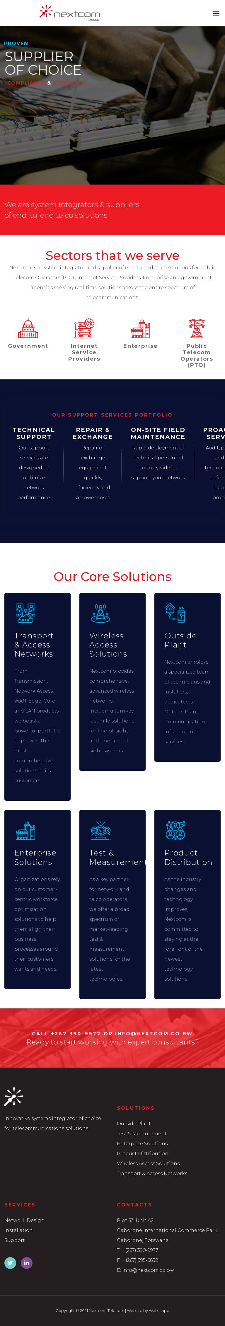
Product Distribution (142, 1153)
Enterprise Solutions (142, 1143)
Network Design (24, 1220)
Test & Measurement (142, 1133)
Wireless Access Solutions (148, 1163)
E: (119, 1270)
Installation (18, 1230)
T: (118, 1250)
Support (14, 1240)
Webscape (159, 1310)
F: (119, 1260)
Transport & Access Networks (152, 1173)
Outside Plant (134, 1123)
